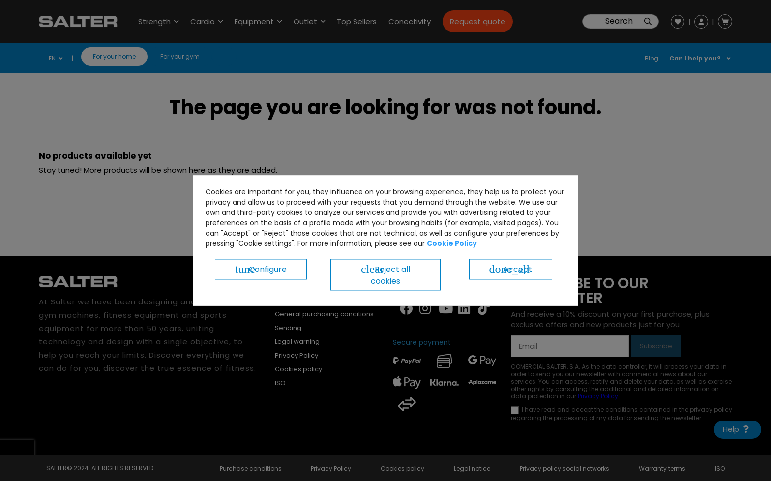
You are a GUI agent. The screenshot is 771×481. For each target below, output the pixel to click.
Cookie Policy (452, 243)
